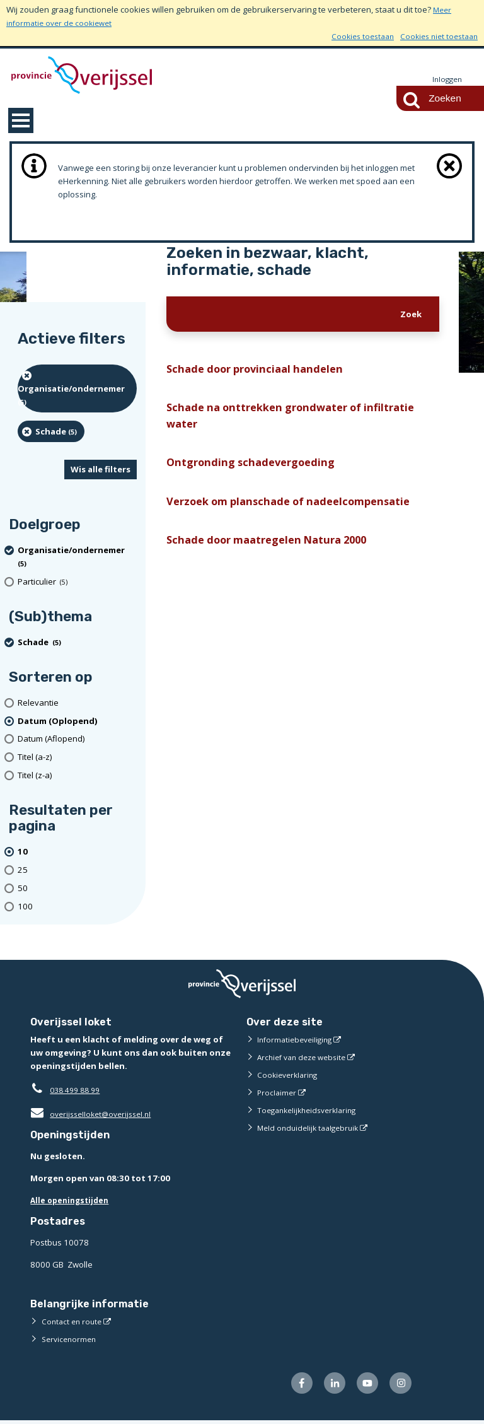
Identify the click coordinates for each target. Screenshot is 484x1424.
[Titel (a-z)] (77, 758)
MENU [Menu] (20, 121)
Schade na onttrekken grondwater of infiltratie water (299, 421)
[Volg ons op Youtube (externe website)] (364, 1385)
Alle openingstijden (72, 1200)
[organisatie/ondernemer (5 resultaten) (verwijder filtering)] (77, 389)
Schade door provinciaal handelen (262, 370)
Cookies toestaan (354, 36)
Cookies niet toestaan (436, 36)
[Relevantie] (77, 703)
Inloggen (445, 79)
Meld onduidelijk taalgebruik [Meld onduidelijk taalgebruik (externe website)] (311, 1128)
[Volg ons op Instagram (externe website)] (399, 1385)
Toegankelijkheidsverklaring (311, 1110)
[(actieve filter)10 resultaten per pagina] (77, 852)
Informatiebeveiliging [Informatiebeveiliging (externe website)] (297, 1040)
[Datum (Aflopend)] (77, 740)
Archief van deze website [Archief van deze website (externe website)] (305, 1057)
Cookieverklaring (289, 1075)
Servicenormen (71, 1339)
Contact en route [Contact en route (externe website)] (73, 1322)
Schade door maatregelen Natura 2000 (277, 553)
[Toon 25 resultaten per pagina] (77, 870)
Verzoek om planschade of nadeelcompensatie (299, 512)
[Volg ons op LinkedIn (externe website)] (328, 1385)
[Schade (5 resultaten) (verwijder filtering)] (51, 432)
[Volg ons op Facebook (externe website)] (292, 1385)
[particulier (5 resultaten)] (77, 582)
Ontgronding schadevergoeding (256, 471)
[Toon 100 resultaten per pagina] (77, 907)
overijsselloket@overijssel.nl (94, 1114)
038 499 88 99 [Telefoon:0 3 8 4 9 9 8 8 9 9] (78, 1090)
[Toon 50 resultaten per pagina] (77, 889)
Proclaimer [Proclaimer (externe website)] (277, 1093)
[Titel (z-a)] (77, 776)
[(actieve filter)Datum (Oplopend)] (77, 722)
